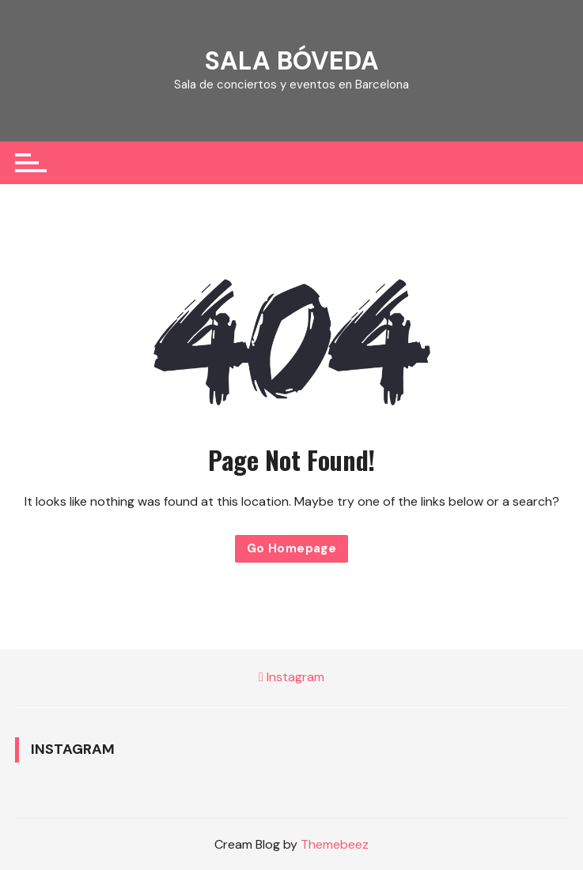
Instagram (291, 677)
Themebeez (335, 844)
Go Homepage (291, 548)
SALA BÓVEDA (292, 60)
